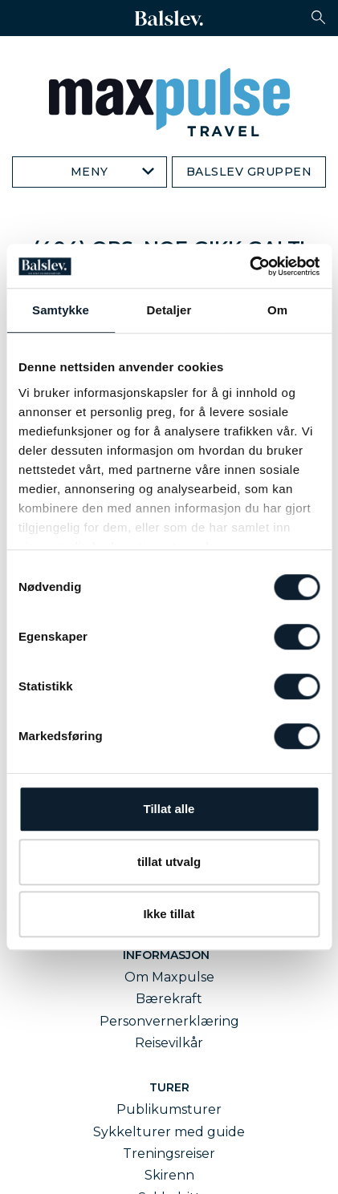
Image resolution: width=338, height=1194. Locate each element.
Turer (169, 1087)
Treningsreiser (169, 1153)
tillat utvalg (169, 861)
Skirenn (169, 1175)
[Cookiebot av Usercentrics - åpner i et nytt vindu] (249, 266)
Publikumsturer (169, 1109)
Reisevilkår (169, 1042)
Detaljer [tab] (169, 310)
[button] (318, 17)
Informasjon (169, 955)
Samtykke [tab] (60, 310)
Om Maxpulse (169, 977)
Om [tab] (277, 310)
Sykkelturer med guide (169, 1131)
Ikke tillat (168, 914)
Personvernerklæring (169, 1021)
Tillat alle (169, 809)
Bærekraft (169, 998)
